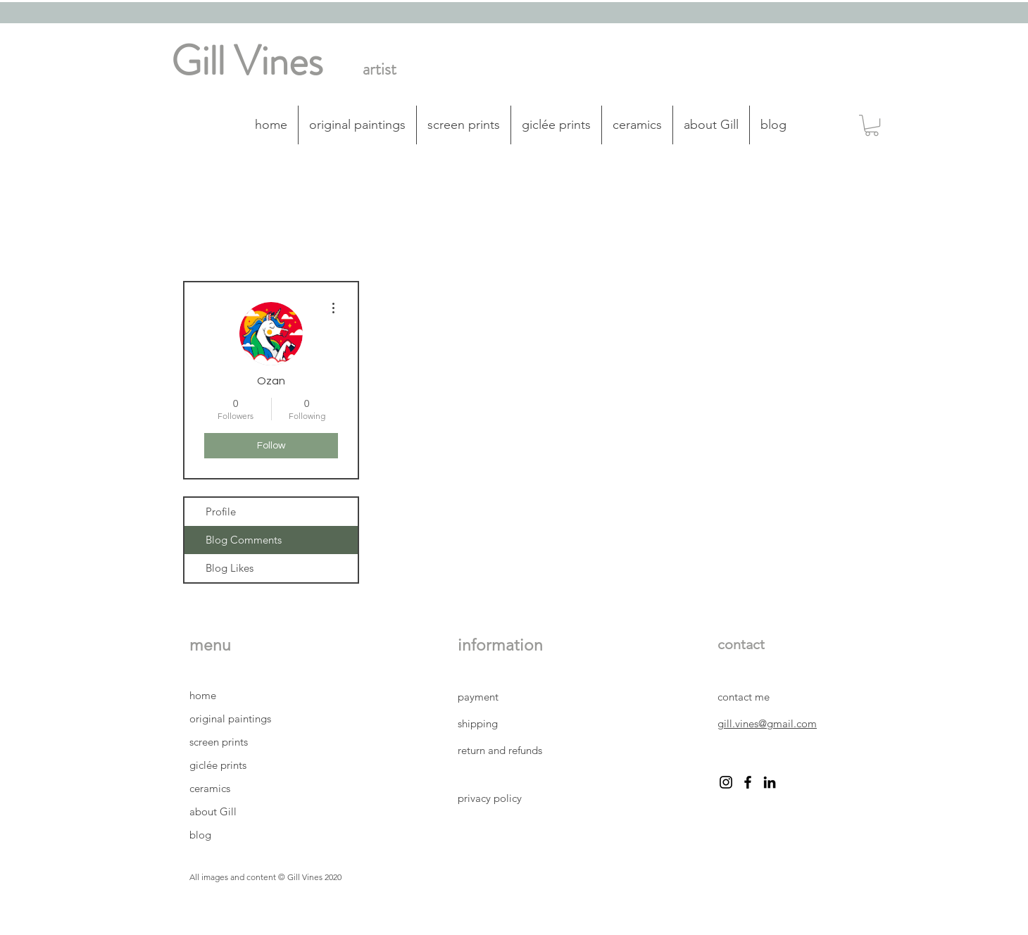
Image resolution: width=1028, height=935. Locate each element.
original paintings (230, 718)
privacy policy (491, 798)
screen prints (218, 741)
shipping (479, 723)
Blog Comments (244, 539)
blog (200, 834)
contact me (743, 696)
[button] (871, 125)
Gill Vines (246, 61)
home (202, 695)
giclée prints (217, 765)
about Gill (213, 811)
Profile (221, 511)
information (500, 645)
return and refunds (500, 750)
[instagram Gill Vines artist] (725, 782)
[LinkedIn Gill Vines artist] (769, 782)
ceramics (209, 788)
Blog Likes (229, 568)
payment (479, 696)
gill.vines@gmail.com (767, 723)
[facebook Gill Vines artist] (747, 782)
